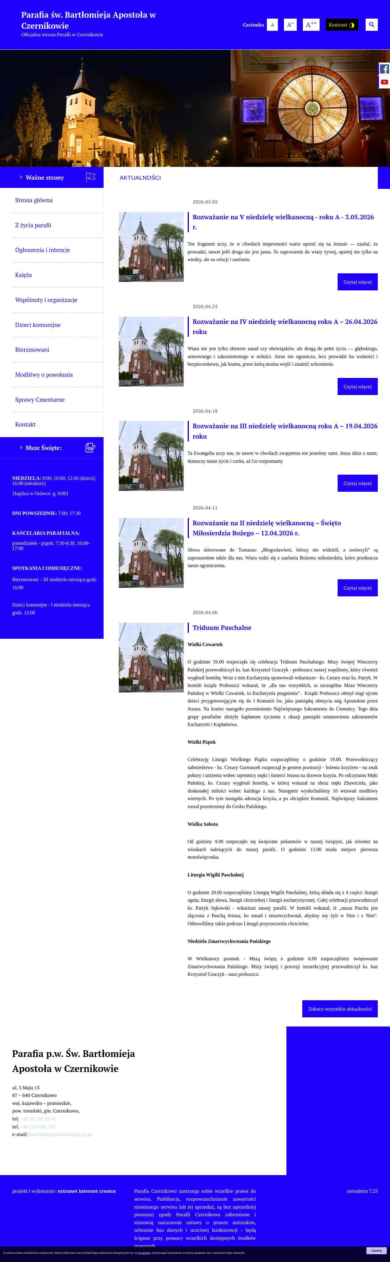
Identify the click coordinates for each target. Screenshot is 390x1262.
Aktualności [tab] (140, 177)
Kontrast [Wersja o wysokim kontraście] (342, 25)
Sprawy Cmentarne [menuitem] (40, 399)
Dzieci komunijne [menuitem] (38, 325)
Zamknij (376, 1250)
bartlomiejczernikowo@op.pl (60, 1134)
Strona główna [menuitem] (34, 200)
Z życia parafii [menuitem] (33, 225)
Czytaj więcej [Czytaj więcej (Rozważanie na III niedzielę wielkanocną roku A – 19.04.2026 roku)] (358, 483)
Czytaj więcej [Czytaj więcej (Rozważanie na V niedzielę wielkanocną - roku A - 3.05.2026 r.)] (358, 282)
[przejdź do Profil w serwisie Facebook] (384, 69)
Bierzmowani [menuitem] (32, 349)
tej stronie (144, 1252)
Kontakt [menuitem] (25, 424)
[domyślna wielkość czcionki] (272, 25)
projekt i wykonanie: (64, 1191)
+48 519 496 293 (37, 1126)
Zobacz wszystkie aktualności (340, 1008)
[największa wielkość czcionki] (311, 25)
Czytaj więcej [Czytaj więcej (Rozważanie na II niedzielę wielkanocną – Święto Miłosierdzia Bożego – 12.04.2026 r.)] (358, 587)
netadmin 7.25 (362, 1191)
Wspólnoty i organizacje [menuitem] (46, 300)
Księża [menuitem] (23, 275)
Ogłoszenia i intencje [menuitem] (42, 249)
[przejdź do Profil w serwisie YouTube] (384, 82)
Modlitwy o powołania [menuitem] (44, 374)
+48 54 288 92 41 (38, 1118)
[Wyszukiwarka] (372, 25)
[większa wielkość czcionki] (290, 25)
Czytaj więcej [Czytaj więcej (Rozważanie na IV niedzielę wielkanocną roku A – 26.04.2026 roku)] (358, 386)
